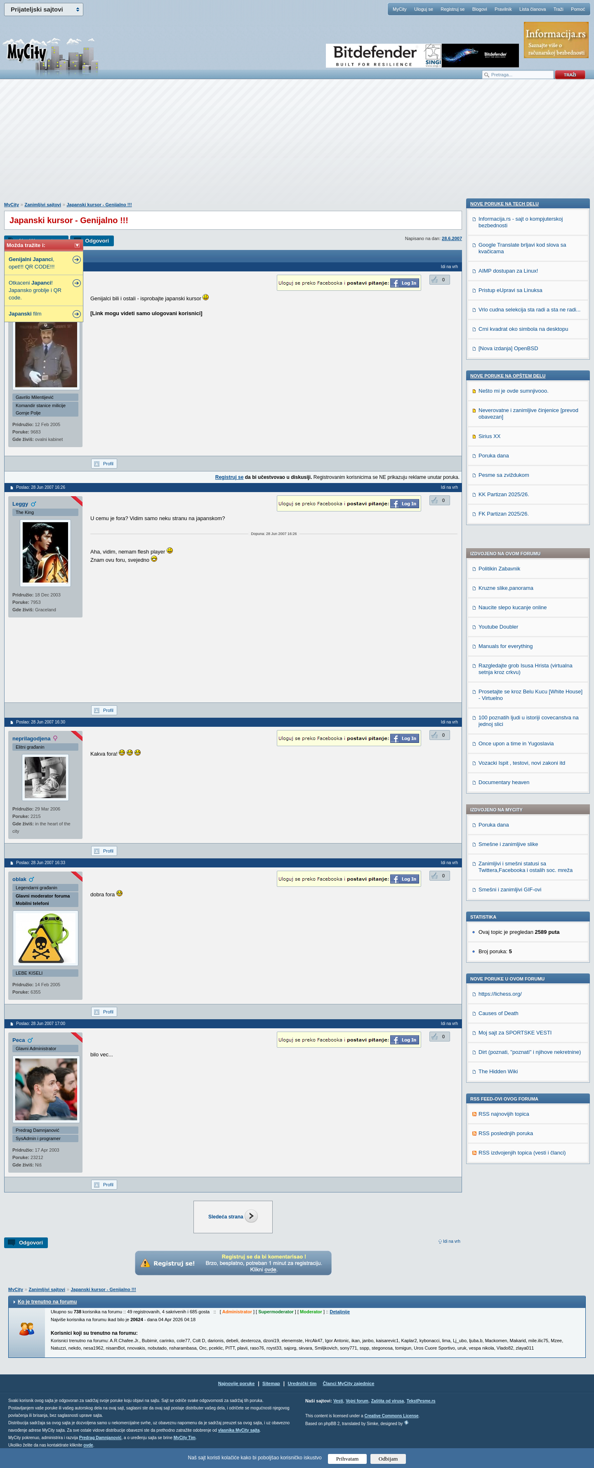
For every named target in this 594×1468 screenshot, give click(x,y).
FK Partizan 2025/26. (503, 1266)
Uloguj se (423, 9)
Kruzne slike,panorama (505, 364)
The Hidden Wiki (498, 847)
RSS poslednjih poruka (505, 909)
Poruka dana (493, 601)
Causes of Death (498, 789)
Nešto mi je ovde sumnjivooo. (513, 1143)
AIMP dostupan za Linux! (508, 1023)
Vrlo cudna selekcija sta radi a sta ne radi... (529, 1062)
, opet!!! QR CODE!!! (31, 263)
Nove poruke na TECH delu (504, 956)
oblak (19, 879)
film (25, 314)
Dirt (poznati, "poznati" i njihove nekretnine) (529, 828)
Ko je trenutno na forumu (47, 1312)
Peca (18, 1040)
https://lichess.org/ (500, 770)
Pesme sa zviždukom (503, 1227)
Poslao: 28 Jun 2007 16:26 (40, 487)
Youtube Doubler (498, 403)
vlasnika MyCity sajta (239, 1441)
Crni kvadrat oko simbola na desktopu (523, 1081)
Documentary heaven (504, 558)
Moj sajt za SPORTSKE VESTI (515, 809)
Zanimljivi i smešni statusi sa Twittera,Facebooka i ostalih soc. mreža (525, 642)
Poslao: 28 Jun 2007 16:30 (40, 722)
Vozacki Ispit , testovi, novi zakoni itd (521, 539)
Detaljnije (340, 1322)
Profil (108, 463)
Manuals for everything (505, 422)
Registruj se (452, 9)
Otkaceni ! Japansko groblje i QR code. (35, 290)
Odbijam (388, 1459)
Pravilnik (503, 9)
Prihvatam (347, 1459)
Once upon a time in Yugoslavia (516, 519)
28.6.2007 (452, 238)
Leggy (20, 504)
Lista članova (532, 9)
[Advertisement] (297, 144)
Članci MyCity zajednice (349, 1394)
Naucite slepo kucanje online (512, 383)
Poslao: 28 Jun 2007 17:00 (40, 1023)
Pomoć (578, 9)
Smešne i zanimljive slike (508, 620)
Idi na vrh (451, 1241)
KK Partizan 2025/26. (503, 1247)
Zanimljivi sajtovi (42, 204)
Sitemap (271, 1394)
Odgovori (97, 241)
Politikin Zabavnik (499, 345)
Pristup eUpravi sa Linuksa (510, 1042)
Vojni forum (357, 1411)
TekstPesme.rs (421, 1411)
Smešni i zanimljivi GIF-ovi (509, 665)
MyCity (400, 9)
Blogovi (479, 9)
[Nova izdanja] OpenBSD (508, 1101)
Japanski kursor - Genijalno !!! (99, 204)
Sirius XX (489, 1188)
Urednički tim (302, 1394)
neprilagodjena (31, 738)
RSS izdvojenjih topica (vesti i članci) (522, 929)
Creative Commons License (391, 1426)
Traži (558, 9)
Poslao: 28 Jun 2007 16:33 (40, 862)
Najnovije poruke (236, 1394)
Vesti (338, 1411)
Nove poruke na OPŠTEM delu (507, 1128)
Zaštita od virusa (387, 1411)
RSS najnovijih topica (503, 890)
